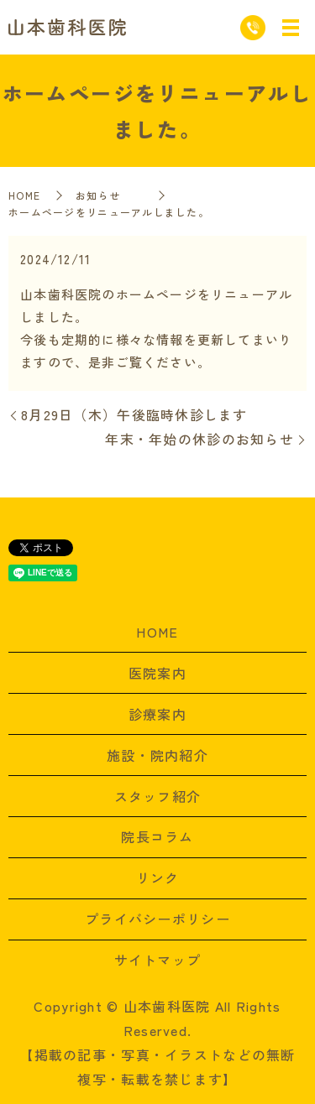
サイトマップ (158, 960)
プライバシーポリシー (157, 919)
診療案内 (157, 714)
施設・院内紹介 (157, 755)
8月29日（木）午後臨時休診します (134, 414)
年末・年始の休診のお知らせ (199, 439)
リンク (158, 877)
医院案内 (157, 673)
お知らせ (109, 195)
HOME (24, 195)
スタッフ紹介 (158, 796)
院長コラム (157, 836)
